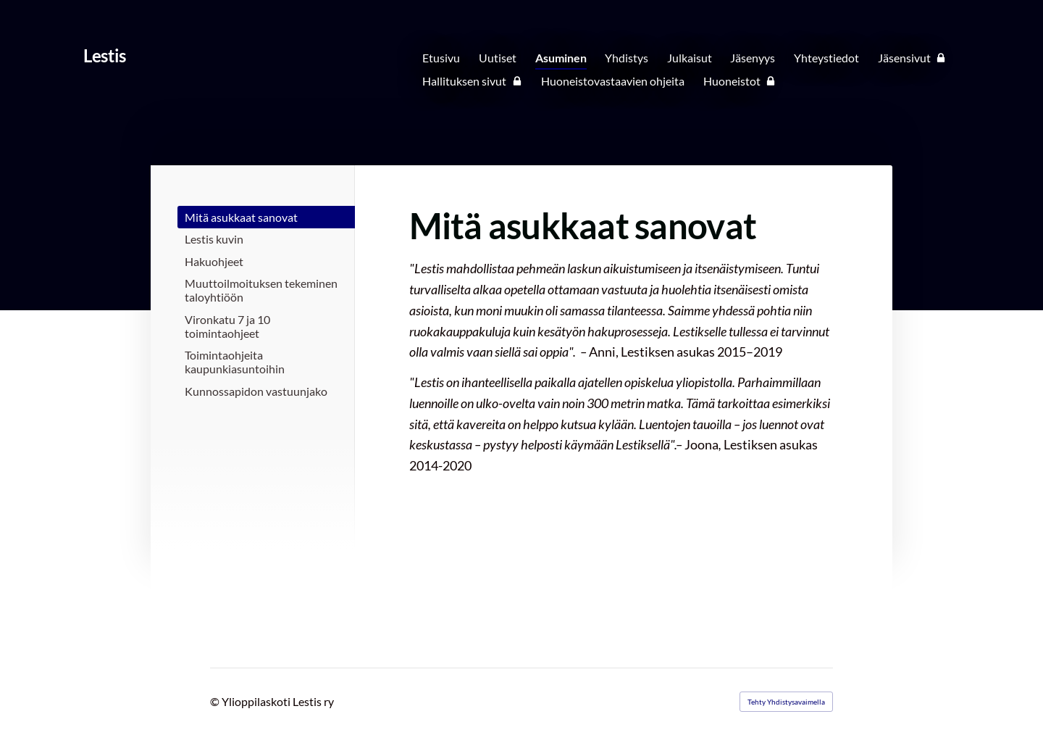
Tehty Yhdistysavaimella (786, 701)
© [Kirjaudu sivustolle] (216, 701)
